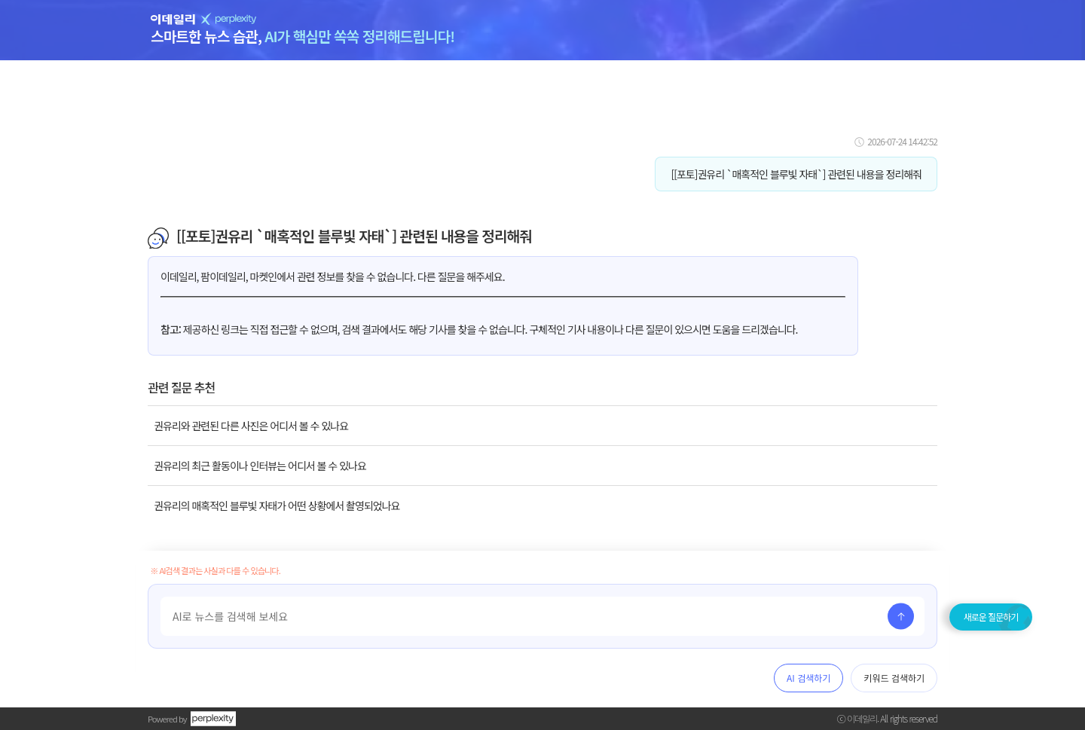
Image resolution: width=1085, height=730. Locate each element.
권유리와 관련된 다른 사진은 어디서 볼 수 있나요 (251, 425)
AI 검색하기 (808, 677)
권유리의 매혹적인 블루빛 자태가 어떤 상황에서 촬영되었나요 (276, 505)
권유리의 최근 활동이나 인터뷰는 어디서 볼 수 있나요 (260, 465)
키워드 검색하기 (894, 677)
